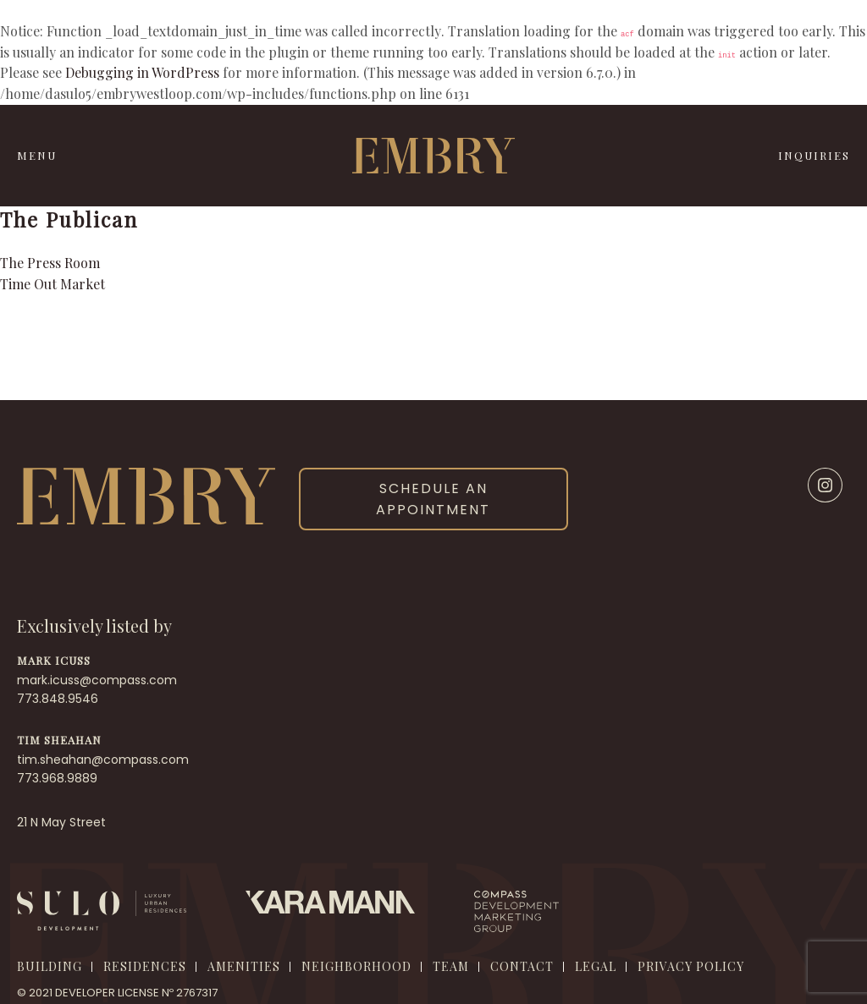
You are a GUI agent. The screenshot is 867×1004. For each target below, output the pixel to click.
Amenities (243, 966)
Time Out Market (52, 284)
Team (451, 966)
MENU (37, 155)
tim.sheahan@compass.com (103, 759)
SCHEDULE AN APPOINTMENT (433, 499)
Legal (595, 966)
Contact (522, 966)
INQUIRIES (814, 155)
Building (49, 966)
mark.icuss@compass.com (97, 680)
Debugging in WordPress (142, 72)
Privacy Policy (691, 966)
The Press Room (50, 263)
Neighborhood (356, 966)
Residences (144, 966)
